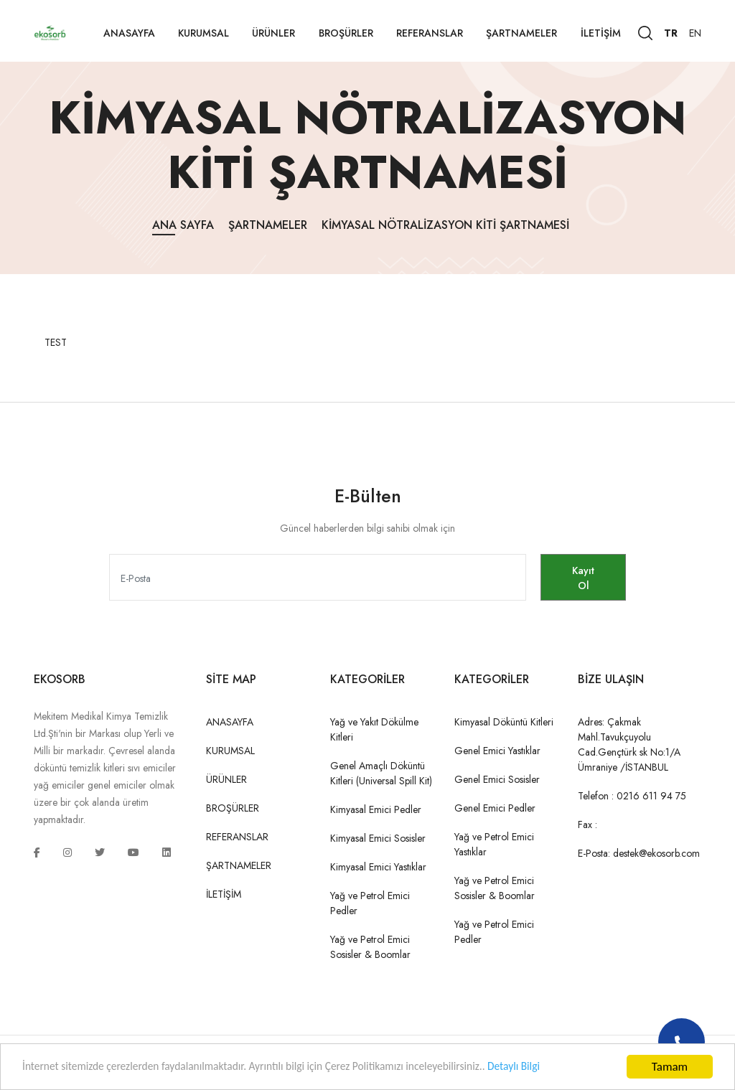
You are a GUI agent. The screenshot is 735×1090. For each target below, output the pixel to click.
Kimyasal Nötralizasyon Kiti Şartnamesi (445, 225)
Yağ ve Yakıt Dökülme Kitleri (374, 729)
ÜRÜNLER (273, 33)
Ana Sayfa (183, 225)
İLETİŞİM (601, 33)
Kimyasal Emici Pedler (375, 809)
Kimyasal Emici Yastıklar (378, 867)
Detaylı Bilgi (564, 1068)
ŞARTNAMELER (521, 33)
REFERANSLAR (429, 33)
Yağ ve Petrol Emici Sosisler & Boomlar (370, 947)
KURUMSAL (203, 33)
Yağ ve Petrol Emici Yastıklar (494, 844)
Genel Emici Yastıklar (497, 750)
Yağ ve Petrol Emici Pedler (370, 903)
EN (695, 33)
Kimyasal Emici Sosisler (378, 838)
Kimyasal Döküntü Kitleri (503, 722)
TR (671, 33)
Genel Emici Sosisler (497, 779)
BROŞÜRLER (346, 33)
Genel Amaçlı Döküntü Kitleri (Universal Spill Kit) (381, 773)
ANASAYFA (129, 33)
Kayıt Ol (575, 578)
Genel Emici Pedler (494, 808)
